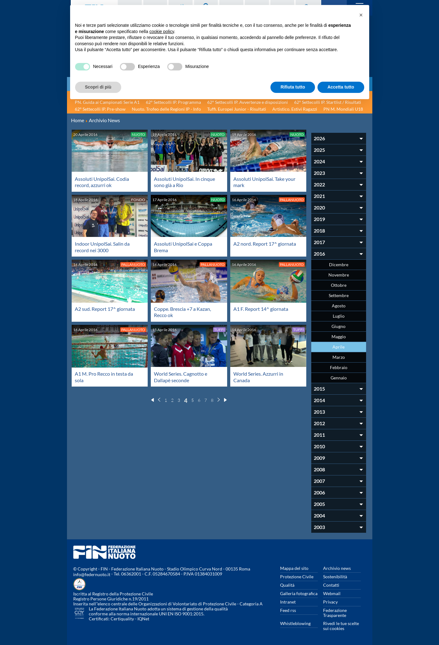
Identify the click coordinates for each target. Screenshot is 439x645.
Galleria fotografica (298, 593)
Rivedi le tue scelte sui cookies (341, 626)
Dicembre (338, 264)
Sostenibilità (335, 576)
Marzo (338, 357)
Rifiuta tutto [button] (292, 86)
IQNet (143, 618)
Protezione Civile (296, 576)
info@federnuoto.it (91, 574)
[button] (361, 15)
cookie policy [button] (161, 31)
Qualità (287, 585)
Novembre (338, 274)
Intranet (288, 601)
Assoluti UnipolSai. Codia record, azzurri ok (102, 182)
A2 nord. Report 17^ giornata (264, 243)
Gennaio (339, 377)
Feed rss (288, 610)
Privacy (330, 601)
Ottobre (338, 285)
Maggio (339, 336)
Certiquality (122, 618)
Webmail (332, 593)
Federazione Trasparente (335, 613)
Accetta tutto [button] (340, 86)
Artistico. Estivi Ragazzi (294, 109)
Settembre (339, 295)
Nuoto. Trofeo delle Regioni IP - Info (166, 109)
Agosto (339, 305)
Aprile (338, 346)
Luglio (339, 316)
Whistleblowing (295, 623)
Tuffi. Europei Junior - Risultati (236, 109)
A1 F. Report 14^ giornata (260, 308)
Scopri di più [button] (98, 86)
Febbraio (338, 367)
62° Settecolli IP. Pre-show (100, 109)
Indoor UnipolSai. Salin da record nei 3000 (102, 246)
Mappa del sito (294, 568)
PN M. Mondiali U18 (343, 109)
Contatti (331, 585)
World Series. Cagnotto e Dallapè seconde (180, 376)
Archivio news (337, 568)
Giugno (339, 326)
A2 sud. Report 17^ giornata (105, 308)
